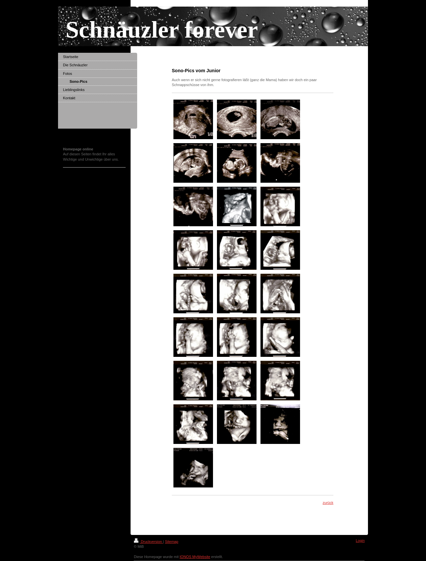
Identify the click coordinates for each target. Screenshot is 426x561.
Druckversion (148, 542)
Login (360, 541)
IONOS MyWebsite (195, 557)
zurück (328, 503)
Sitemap (171, 542)
